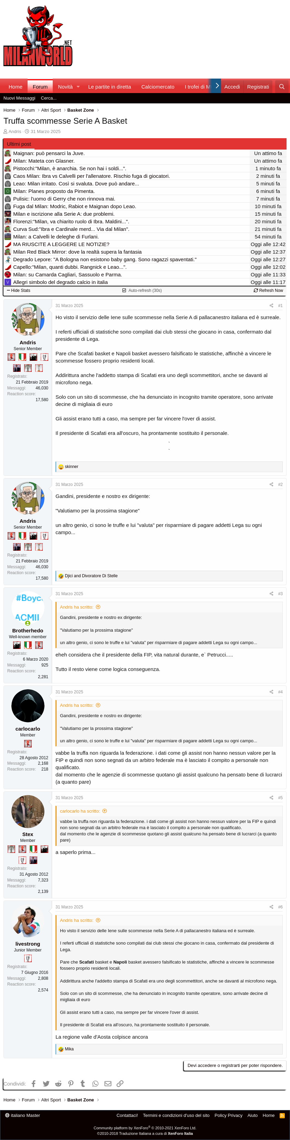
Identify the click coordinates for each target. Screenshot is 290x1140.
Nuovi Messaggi (19, 98)
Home (15, 87)
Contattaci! (127, 1115)
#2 (280, 484)
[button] (78, 86)
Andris (15, 131)
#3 (280, 593)
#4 (280, 692)
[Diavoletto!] (11, 357)
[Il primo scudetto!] (22, 357)
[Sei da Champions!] (44, 357)
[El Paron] (33, 357)
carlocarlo (28, 729)
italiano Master (22, 1115)
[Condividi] (271, 306)
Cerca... (49, 98)
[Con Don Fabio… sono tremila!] (17, 368)
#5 (280, 797)
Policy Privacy (228, 1115)
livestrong (28, 944)
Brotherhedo (27, 630)
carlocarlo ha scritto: (80, 811)
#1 (280, 305)
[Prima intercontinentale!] (39, 368)
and (91, 575)
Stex (27, 834)
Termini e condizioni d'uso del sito (176, 1115)
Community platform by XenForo (145, 1128)
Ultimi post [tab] (19, 144)
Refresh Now (268, 290)
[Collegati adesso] (27, 623)
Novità (65, 87)
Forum (40, 87)
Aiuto (253, 1115)
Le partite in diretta (109, 87)
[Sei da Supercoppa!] (28, 368)
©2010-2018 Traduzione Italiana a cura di (145, 1133)
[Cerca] (282, 86)
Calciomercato (157, 87)
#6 (280, 907)
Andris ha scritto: (76, 607)
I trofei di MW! (201, 87)
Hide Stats (18, 290)
